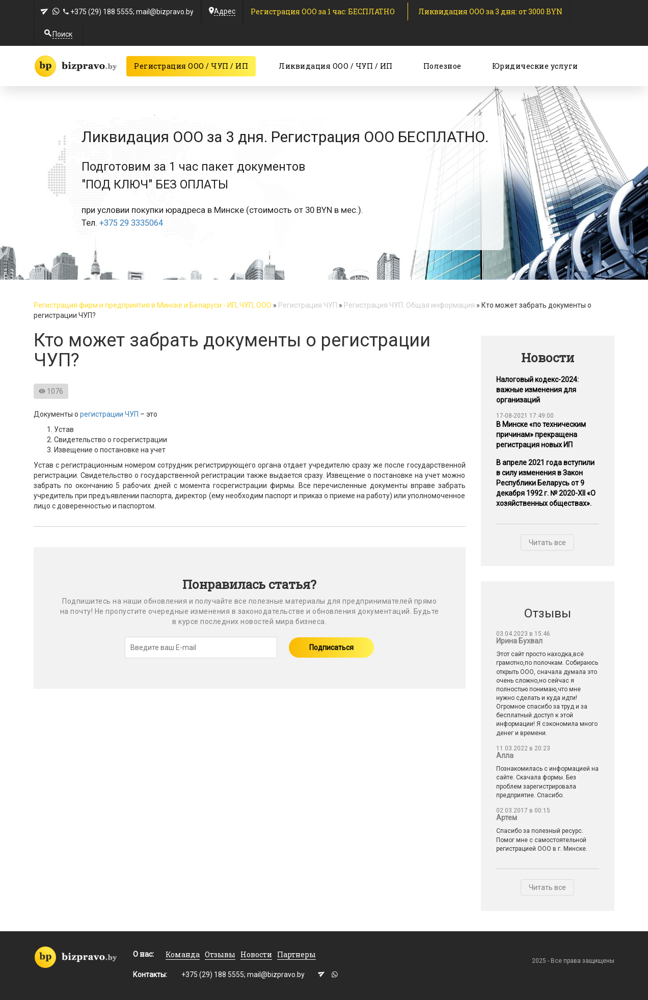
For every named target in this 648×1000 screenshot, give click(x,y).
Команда (183, 954)
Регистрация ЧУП (307, 305)
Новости (256, 954)
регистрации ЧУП (109, 414)
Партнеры (296, 954)
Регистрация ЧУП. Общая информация (409, 305)
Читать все (547, 542)
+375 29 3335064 (131, 223)
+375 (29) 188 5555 (101, 12)
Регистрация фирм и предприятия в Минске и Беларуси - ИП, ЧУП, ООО (153, 305)
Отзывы (220, 954)
